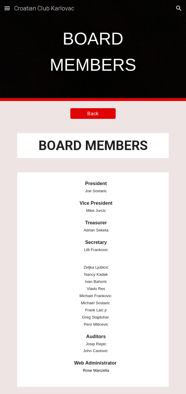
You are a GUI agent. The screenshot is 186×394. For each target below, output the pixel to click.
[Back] (93, 113)
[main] (92, 50)
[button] (7, 8)
